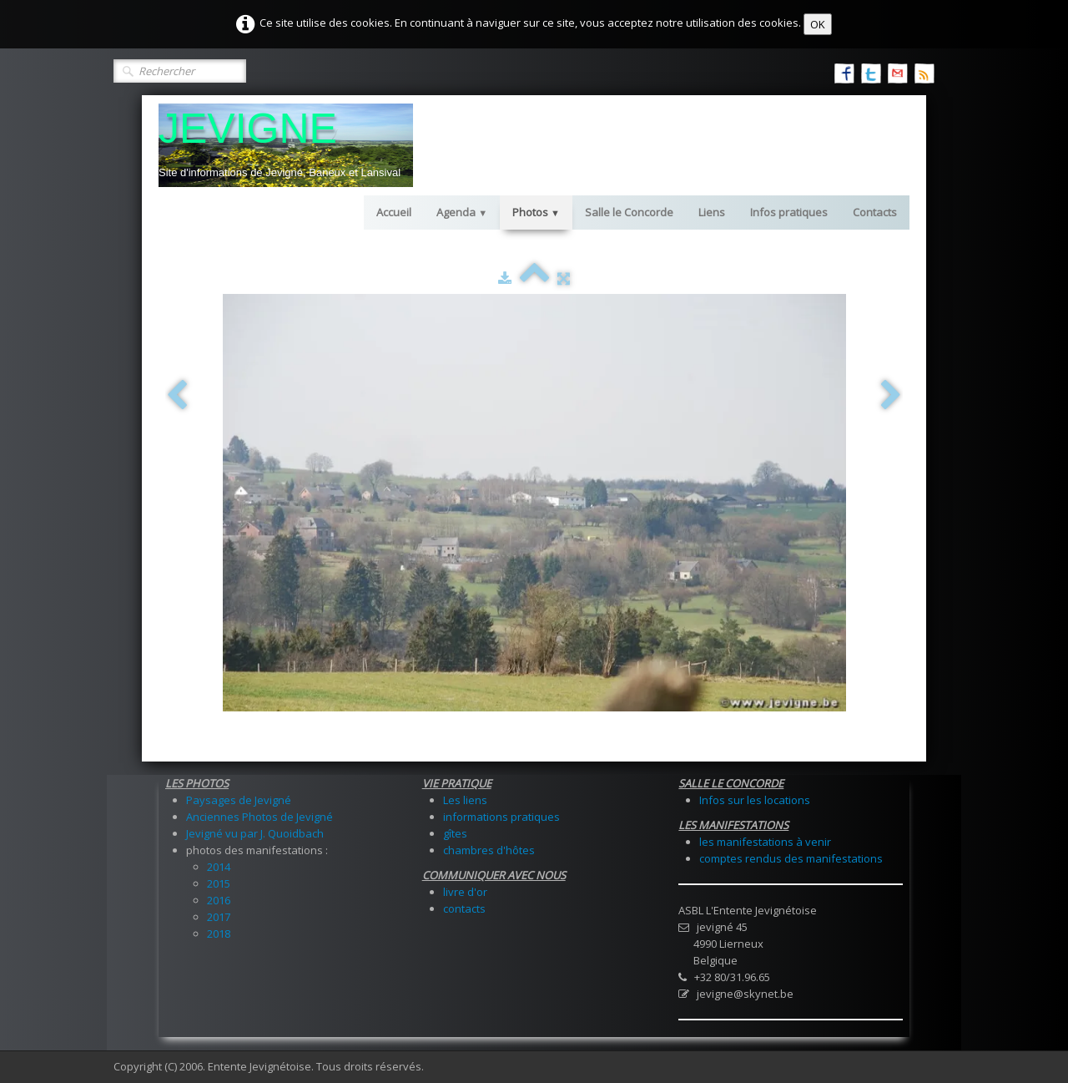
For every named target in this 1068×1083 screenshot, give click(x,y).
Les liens (465, 799)
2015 (218, 883)
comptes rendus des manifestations (791, 858)
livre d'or (465, 891)
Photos (536, 212)
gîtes (455, 833)
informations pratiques (501, 816)
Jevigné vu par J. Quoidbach (255, 833)
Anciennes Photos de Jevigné (259, 816)
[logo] (286, 145)
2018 (218, 933)
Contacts (875, 212)
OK (817, 24)
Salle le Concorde (629, 212)
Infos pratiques (789, 212)
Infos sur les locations (754, 799)
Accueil (393, 212)
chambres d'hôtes (489, 850)
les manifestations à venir (765, 841)
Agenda (461, 212)
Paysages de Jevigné (238, 799)
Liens (711, 212)
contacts (464, 908)
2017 (218, 916)
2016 (218, 900)
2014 (218, 866)
